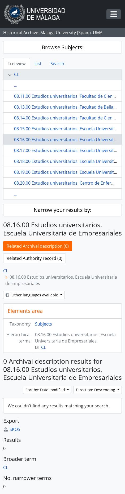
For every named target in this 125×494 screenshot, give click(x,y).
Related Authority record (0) (34, 258)
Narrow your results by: (62, 209)
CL (16, 74)
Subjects (43, 324)
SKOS (11, 429)
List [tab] (38, 63)
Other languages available (32, 294)
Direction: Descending (96, 389)
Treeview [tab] (16, 63)
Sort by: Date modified (45, 389)
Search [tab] (57, 63)
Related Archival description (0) (38, 246)
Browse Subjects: (63, 47)
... (15, 85)
